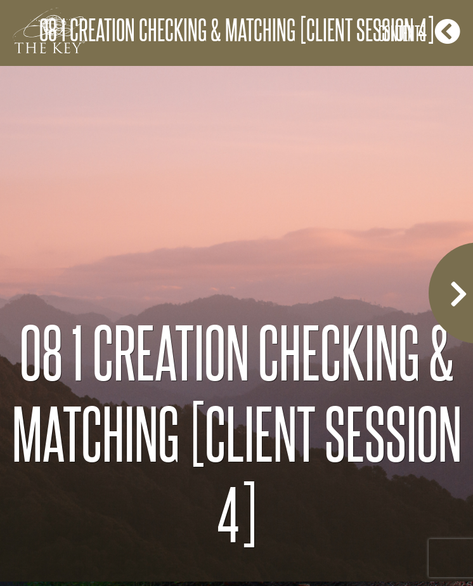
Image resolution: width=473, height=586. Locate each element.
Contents (419, 31)
